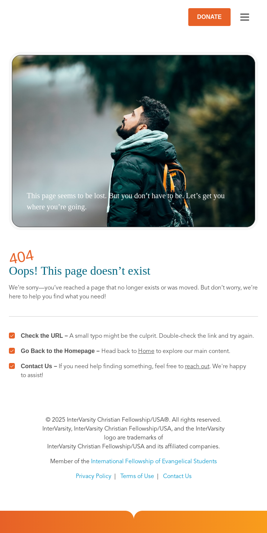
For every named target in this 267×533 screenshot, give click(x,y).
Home (146, 351)
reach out (197, 367)
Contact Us (177, 477)
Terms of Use (137, 477)
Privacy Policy (93, 477)
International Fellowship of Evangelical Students (154, 462)
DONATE (209, 17)
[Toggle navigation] (244, 17)
